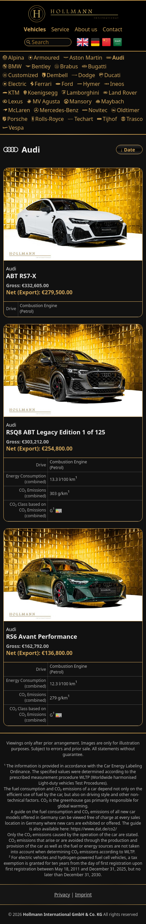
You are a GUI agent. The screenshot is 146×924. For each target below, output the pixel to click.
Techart (80, 119)
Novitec (94, 110)
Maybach (110, 101)
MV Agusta (43, 101)
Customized (20, 75)
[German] (95, 42)
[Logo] (73, 13)
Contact (112, 29)
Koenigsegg (41, 92)
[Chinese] (106, 42)
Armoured (44, 57)
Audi (115, 57)
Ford (64, 84)
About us (86, 29)
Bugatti (94, 66)
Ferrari (41, 84)
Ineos (114, 84)
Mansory (78, 101)
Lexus (13, 101)
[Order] (129, 149)
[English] (82, 42)
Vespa (13, 127)
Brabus (66, 66)
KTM (11, 92)
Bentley (38, 66)
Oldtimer (125, 110)
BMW (12, 66)
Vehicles (35, 29)
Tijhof (107, 119)
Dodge (83, 75)
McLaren (16, 110)
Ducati (109, 75)
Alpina (13, 57)
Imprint (83, 894)
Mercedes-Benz (56, 110)
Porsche (15, 119)
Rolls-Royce (48, 119)
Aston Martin (82, 57)
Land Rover (120, 92)
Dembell (55, 75)
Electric (14, 84)
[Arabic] (117, 42)
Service (60, 29)
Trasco (132, 119)
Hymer (88, 84)
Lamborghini (80, 92)
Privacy (62, 894)
